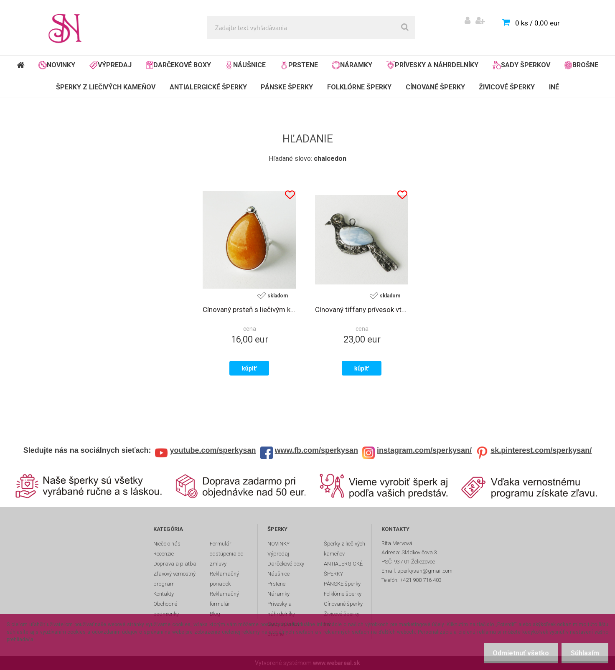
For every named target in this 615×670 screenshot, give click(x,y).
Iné (554, 87)
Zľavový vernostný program (174, 579)
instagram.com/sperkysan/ (424, 450)
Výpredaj (110, 65)
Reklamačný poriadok (224, 579)
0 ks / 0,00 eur (537, 23)
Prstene (299, 65)
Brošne (581, 65)
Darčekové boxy (178, 65)
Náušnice (245, 65)
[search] (404, 27)
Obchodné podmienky (166, 609)
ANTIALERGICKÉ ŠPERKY (208, 87)
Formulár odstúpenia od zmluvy (227, 554)
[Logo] (67, 27)
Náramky (352, 65)
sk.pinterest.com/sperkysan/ (541, 450)
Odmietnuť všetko (517, 653)
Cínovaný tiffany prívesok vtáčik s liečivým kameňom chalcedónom (361, 309)
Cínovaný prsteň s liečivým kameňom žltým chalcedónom (249, 309)
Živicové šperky (507, 87)
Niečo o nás (166, 544)
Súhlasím (583, 653)
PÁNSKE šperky (287, 87)
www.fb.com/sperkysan (316, 450)
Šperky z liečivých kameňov (105, 87)
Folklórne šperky (359, 87)
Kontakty (163, 594)
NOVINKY (56, 65)
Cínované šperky (435, 87)
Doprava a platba (174, 564)
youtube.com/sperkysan (213, 450)
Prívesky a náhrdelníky (432, 65)
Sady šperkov (521, 65)
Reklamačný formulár (224, 599)
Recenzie (163, 554)
